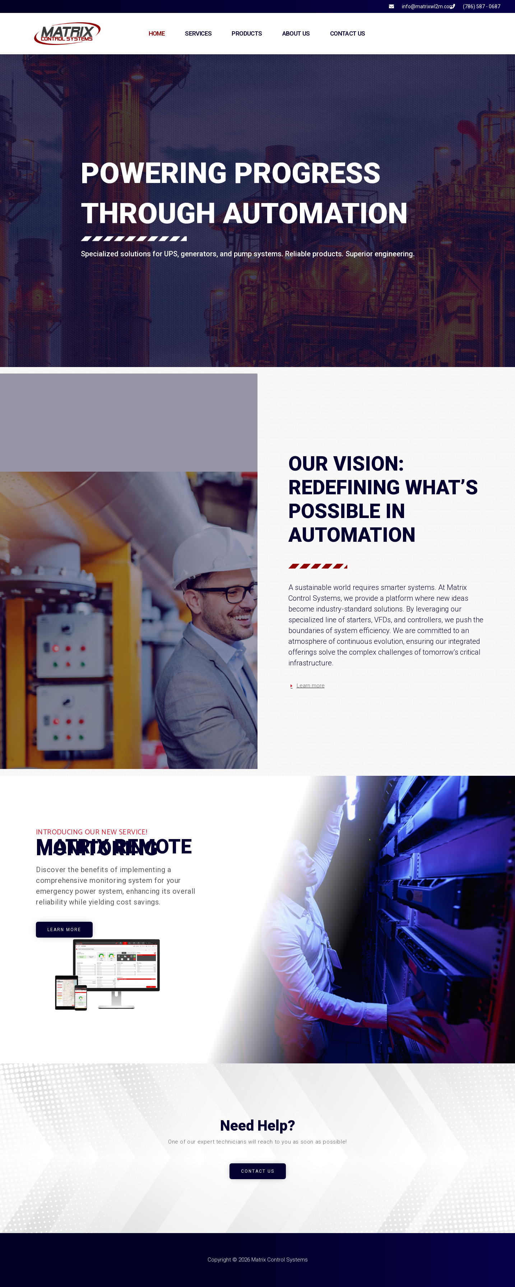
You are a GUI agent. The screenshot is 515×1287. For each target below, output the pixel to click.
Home (157, 33)
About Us (296, 33)
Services (198, 33)
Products (247, 33)
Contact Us (347, 33)
